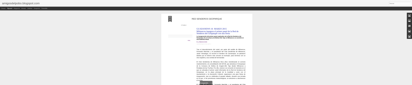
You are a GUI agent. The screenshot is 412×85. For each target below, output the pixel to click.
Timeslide (44, 8)
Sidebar (29, 8)
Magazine (17, 8)
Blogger (214, 83)
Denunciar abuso (221, 83)
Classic (3, 8)
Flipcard (9, 8)
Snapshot (37, 8)
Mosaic (23, 8)
